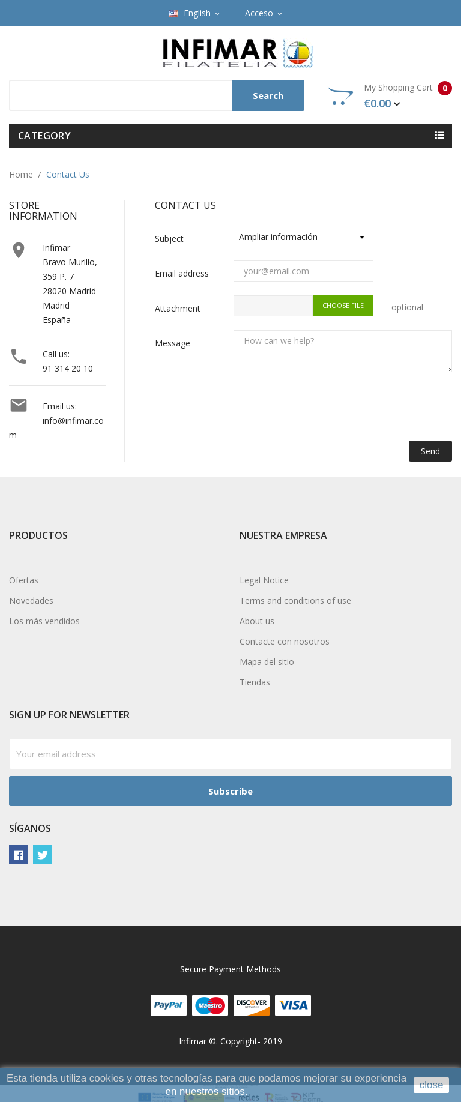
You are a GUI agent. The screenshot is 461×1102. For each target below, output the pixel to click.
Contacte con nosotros (285, 641)
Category (44, 135)
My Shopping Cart (390, 96)
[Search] (156, 95)
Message (172, 343)
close (432, 1085)
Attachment (177, 308)
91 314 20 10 (68, 368)
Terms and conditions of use (295, 600)
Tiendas (255, 682)
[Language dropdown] (195, 13)
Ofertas (23, 580)
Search (268, 95)
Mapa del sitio (267, 661)
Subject (169, 238)
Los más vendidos (44, 621)
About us (257, 621)
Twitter (42, 854)
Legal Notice (264, 580)
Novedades (31, 600)
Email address (182, 273)
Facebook (18, 854)
